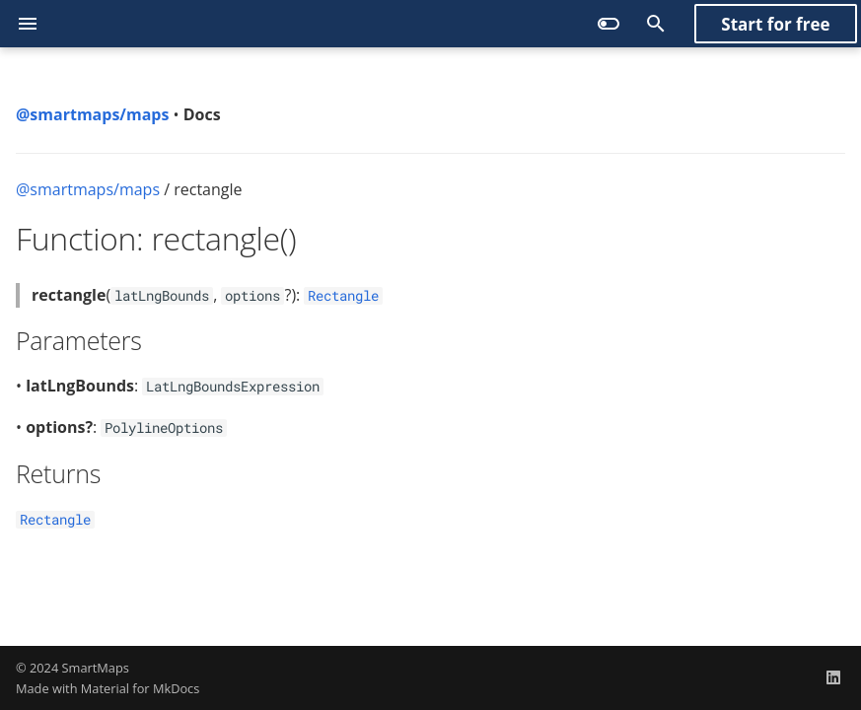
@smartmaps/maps (88, 189)
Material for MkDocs (140, 688)
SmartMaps (95, 667)
